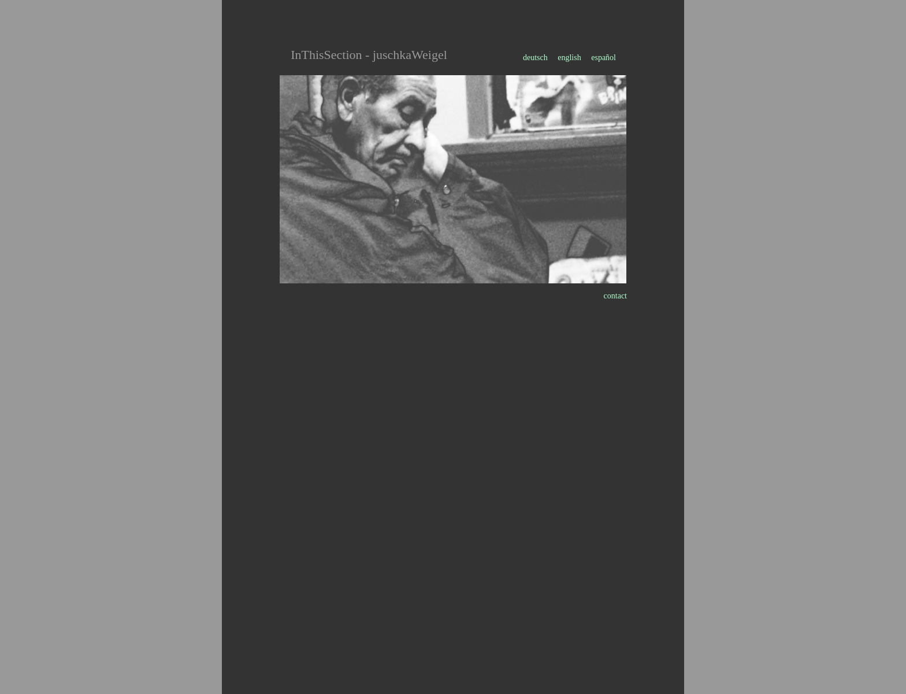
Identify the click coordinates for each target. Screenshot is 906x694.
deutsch (536, 57)
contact (615, 295)
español (603, 57)
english (569, 57)
